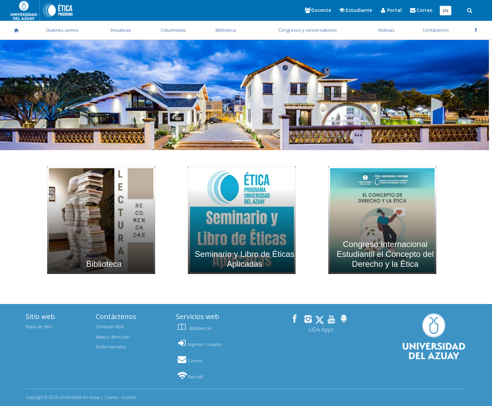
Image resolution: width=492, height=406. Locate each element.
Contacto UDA (110, 326)
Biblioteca (226, 30)
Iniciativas (121, 30)
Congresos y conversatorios (307, 30)
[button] (452, 95)
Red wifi (190, 377)
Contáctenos (436, 30)
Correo (189, 361)
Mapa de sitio (39, 326)
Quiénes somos (62, 30)
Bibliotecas (193, 328)
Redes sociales (111, 347)
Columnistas (173, 30)
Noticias (386, 30)
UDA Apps (321, 329)
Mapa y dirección (113, 337)
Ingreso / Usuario (199, 344)
